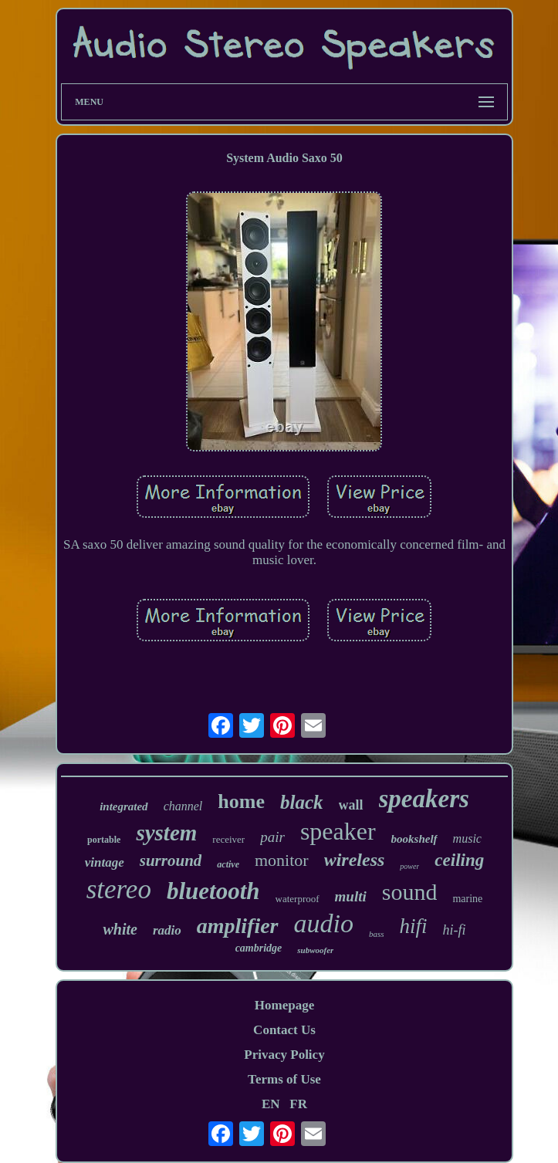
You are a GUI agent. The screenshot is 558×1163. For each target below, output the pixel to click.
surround (171, 860)
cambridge (258, 948)
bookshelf (414, 839)
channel (183, 806)
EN (271, 1104)
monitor (282, 860)
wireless (354, 860)
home (241, 801)
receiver (228, 839)
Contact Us (284, 1030)
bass (376, 933)
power (409, 866)
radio (167, 930)
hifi (414, 926)
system (166, 832)
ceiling (459, 860)
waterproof (298, 898)
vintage (104, 862)
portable (103, 839)
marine (467, 898)
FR (298, 1104)
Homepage (284, 1005)
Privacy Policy (284, 1054)
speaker (338, 831)
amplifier (238, 926)
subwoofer (315, 950)
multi (351, 896)
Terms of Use (284, 1079)
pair (272, 837)
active (228, 864)
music (467, 838)
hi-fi (454, 930)
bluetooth (213, 890)
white (120, 929)
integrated (124, 806)
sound (410, 891)
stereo (118, 889)
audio (323, 923)
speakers (424, 799)
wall (351, 805)
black (301, 802)
